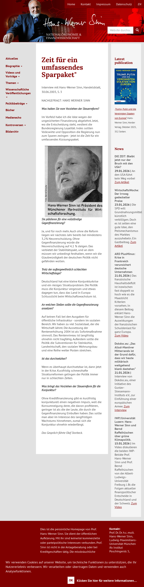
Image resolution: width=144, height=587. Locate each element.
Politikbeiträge (16, 103)
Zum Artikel (122, 182)
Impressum (103, 4)
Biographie (14, 66)
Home (71, 4)
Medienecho (13, 117)
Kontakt (86, 4)
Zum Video (121, 335)
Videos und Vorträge (13, 74)
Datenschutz (124, 4)
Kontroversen (16, 125)
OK (71, 580)
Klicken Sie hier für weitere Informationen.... (107, 581)
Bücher (10, 110)
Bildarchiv (12, 131)
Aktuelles (12, 58)
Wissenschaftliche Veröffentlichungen (18, 92)
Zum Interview (122, 408)
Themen (12, 83)
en (139, 4)
